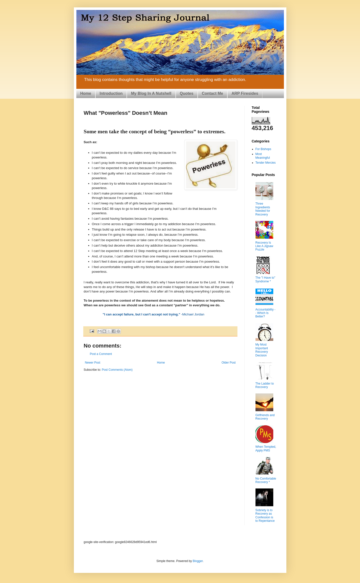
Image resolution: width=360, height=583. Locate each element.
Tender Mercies (265, 162)
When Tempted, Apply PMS (265, 448)
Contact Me (212, 93)
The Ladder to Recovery (264, 385)
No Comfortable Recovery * (265, 480)
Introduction (111, 93)
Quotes (186, 93)
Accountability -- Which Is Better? (265, 313)
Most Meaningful (262, 155)
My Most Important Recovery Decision (261, 350)
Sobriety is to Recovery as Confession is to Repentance (265, 515)
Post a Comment (101, 354)
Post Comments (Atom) (117, 369)
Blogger (198, 561)
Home (85, 93)
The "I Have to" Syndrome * (265, 279)
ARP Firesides (245, 93)
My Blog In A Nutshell (151, 93)
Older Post (229, 362)
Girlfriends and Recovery (265, 416)
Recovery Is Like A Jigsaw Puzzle (264, 246)
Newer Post (92, 362)
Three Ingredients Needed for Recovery (262, 209)
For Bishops (263, 149)
